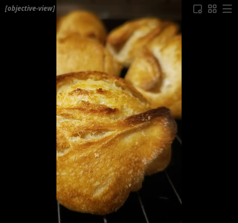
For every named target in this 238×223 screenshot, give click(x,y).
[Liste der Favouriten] (197, 9)
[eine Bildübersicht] (212, 8)
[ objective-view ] (30, 8)
